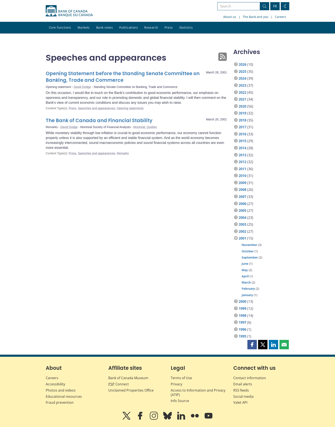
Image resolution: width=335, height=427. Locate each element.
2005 (242, 210)
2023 (242, 85)
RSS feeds (241, 390)
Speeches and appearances (96, 108)
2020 (242, 106)
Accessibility (55, 384)
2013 (242, 155)
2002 (242, 231)
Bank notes (104, 27)
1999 (242, 308)
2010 (242, 175)
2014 (242, 148)
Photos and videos (61, 390)
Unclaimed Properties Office (131, 390)
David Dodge (82, 87)
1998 (242, 315)
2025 (242, 71)
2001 (242, 238)
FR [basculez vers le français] (275, 6)
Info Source (180, 400)
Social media (243, 396)
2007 (242, 196)
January (247, 295)
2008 (242, 189)
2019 (242, 113)
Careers (280, 17)
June (245, 264)
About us (229, 17)
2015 (242, 141)
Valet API (240, 402)
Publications (128, 27)
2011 (242, 169)
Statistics (186, 27)
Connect (118, 384)
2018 (242, 120)
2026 (242, 64)
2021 (242, 99)
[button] (252, 344)
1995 (242, 336)
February (248, 289)
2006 (242, 203)
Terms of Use (181, 378)
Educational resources (64, 396)
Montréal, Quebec (145, 127)
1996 (242, 329)
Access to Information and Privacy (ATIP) (198, 392)
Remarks (123, 153)
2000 (242, 301)
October (248, 251)
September (250, 257)
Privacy (176, 384)
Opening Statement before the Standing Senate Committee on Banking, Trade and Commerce (123, 77)
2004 (242, 217)
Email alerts (242, 384)
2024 (242, 78)
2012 (242, 161)
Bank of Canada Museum (128, 378)
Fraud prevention (60, 402)
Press (169, 27)
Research (151, 27)
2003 (242, 224)
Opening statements (130, 108)
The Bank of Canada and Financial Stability (99, 120)
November (249, 245)
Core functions (60, 27)
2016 (242, 134)
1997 (242, 322)
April (245, 276)
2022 (242, 92)
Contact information (249, 378)
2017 (242, 127)
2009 (242, 182)
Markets (84, 27)
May (245, 270)
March (246, 282)
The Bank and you (255, 17)
